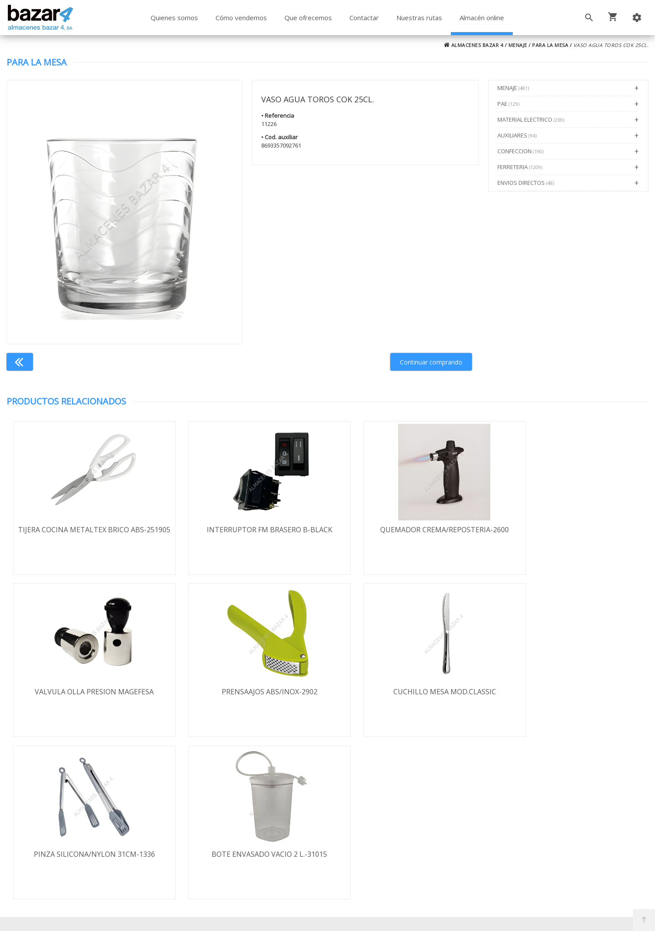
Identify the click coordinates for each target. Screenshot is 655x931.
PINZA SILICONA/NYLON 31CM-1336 (407, 692)
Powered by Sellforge (443, 916)
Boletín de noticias (327, 848)
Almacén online (482, 17)
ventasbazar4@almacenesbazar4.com (507, 844)
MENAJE (517, 45)
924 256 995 (465, 818)
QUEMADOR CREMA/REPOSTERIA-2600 (407, 529)
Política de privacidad (74, 824)
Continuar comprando (431, 362)
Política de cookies (70, 850)
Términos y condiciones (78, 799)
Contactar (364, 17)
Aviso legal (57, 837)
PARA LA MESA (550, 45)
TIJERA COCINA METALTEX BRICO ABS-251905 (86, 534)
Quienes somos (174, 17)
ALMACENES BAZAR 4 (474, 45)
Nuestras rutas (419, 17)
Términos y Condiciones (350, 886)
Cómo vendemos (241, 17)
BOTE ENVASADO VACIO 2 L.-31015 (568, 692)
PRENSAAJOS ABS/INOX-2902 (87, 692)
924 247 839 (465, 831)
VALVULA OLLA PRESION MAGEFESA (568, 529)
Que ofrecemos (308, 17)
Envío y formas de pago (78, 811)
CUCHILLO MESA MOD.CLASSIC (247, 692)
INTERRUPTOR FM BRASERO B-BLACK (247, 529)
